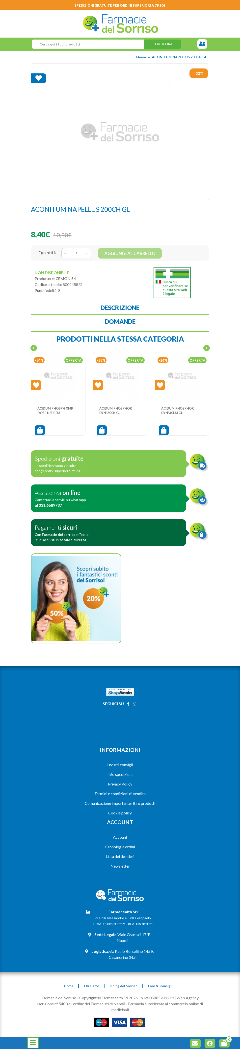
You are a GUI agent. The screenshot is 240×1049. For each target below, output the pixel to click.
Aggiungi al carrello (130, 253)
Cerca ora (163, 44)
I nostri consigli (120, 764)
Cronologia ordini (120, 846)
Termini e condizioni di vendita (120, 793)
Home (141, 57)
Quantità (47, 252)
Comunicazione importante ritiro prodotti (120, 803)
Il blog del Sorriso (123, 986)
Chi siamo (91, 986)
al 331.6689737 (48, 505)
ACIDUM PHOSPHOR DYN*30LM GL (177, 410)
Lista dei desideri (120, 856)
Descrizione (120, 307)
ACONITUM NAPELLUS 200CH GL (179, 57)
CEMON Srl (65, 278)
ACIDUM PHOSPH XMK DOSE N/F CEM (55, 410)
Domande (120, 321)
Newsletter (120, 866)
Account (120, 837)
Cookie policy (120, 812)
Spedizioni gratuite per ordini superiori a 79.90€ (120, 5)
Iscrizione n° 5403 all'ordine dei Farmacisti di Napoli (81, 1003)
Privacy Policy (120, 784)
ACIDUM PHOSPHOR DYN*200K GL (115, 410)
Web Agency (188, 997)
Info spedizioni (120, 774)
